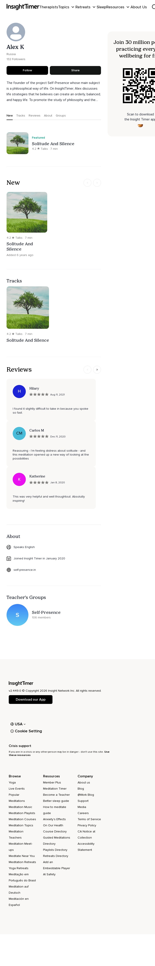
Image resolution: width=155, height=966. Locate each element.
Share (75, 70)
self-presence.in (25, 570)
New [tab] (10, 115)
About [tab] (48, 115)
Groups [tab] (61, 115)
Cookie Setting (26, 731)
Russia (11, 54)
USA (18, 724)
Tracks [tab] (20, 115)
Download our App (30, 699)
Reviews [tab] (34, 115)
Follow (27, 70)
